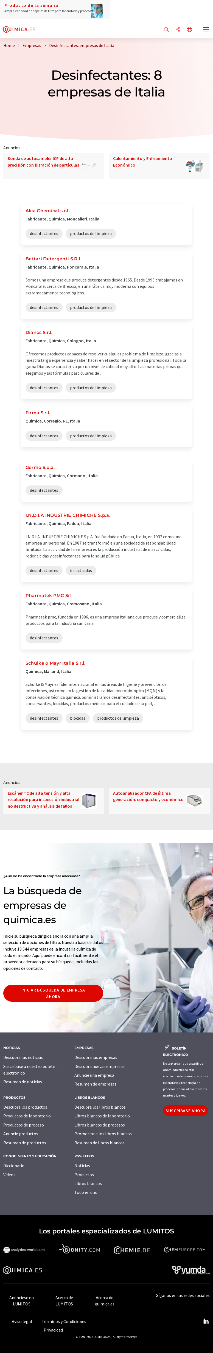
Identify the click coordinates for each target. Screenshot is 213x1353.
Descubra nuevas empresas (99, 1066)
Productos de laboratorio (27, 1116)
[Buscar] (166, 30)
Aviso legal (22, 1321)
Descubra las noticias (23, 1057)
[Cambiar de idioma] (189, 30)
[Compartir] (178, 30)
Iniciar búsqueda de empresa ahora (53, 993)
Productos (84, 1174)
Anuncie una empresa (94, 1075)
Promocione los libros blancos (103, 1133)
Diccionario (13, 1165)
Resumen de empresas (95, 1084)
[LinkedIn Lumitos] (206, 1321)
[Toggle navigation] (206, 30)
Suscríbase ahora (186, 1110)
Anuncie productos (20, 1133)
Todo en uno (85, 1192)
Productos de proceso (23, 1125)
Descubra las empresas (95, 1057)
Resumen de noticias (22, 1081)
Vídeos (9, 1174)
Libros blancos (88, 1183)
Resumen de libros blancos (99, 1142)
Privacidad (53, 1330)
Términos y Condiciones (64, 1321)
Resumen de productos (24, 1142)
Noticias (82, 1165)
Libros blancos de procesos (99, 1125)
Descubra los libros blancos (100, 1107)
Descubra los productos (25, 1107)
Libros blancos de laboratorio (102, 1116)
